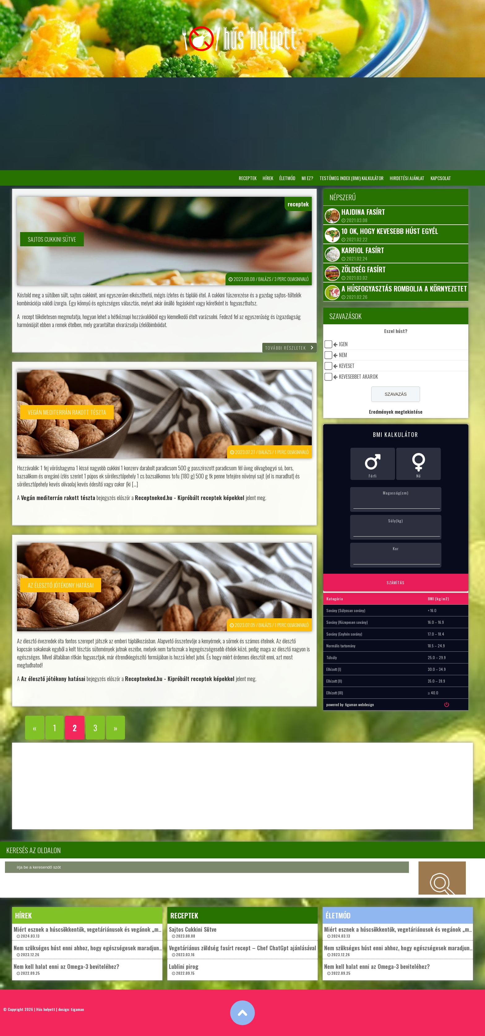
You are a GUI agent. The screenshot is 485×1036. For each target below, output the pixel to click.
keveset (346, 365)
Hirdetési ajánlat (407, 178)
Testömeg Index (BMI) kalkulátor (352, 178)
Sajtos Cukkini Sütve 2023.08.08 (193, 932)
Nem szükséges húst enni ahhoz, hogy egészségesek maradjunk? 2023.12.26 (89, 950)
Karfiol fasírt (362, 250)
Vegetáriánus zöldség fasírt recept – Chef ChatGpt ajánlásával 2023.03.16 (242, 950)
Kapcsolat (441, 178)
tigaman (77, 1009)
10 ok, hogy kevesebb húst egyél (389, 231)
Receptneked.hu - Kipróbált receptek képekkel (189, 498)
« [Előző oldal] (34, 727)
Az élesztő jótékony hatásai (53, 679)
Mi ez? (307, 178)
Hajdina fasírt (363, 212)
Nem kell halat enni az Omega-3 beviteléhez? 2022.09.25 (66, 969)
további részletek (285, 347)
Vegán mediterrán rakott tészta (58, 498)
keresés (442, 878)
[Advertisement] (242, 123)
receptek (247, 178)
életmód (287, 178)
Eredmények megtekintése (396, 411)
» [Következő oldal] (115, 727)
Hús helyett (45, 1009)
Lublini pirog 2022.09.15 (183, 969)
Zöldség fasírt (363, 269)
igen (343, 344)
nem (343, 355)
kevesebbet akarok (358, 376)
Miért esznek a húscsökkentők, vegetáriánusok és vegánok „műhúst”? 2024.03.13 (95, 932)
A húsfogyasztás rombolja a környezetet (404, 288)
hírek (268, 178)
